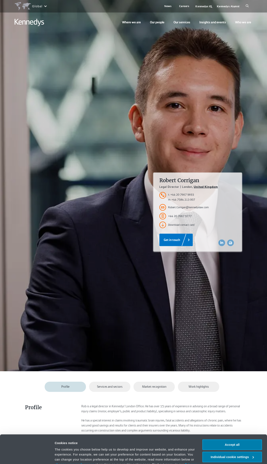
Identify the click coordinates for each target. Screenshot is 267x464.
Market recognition (154, 386)
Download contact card (176, 225)
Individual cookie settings (232, 432)
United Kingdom (206, 186)
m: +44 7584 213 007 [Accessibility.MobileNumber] (181, 199)
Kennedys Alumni (228, 6)
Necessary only (232, 444)
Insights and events (212, 22)
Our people (157, 22)
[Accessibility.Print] (230, 243)
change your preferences (74, 439)
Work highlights (199, 386)
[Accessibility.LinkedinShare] (221, 243)
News (167, 6)
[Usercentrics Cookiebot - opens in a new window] (27, 456)
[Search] (247, 6)
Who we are (243, 22)
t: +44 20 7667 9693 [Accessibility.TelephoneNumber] (181, 194)
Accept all (232, 419)
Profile (65, 386)
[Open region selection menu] (31, 6)
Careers (184, 6)
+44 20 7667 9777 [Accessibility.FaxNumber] (175, 216)
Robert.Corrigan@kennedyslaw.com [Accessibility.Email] (184, 207)
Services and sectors (109, 386)
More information (68, 456)
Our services (182, 22)
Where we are (131, 22)
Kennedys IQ (203, 6)
